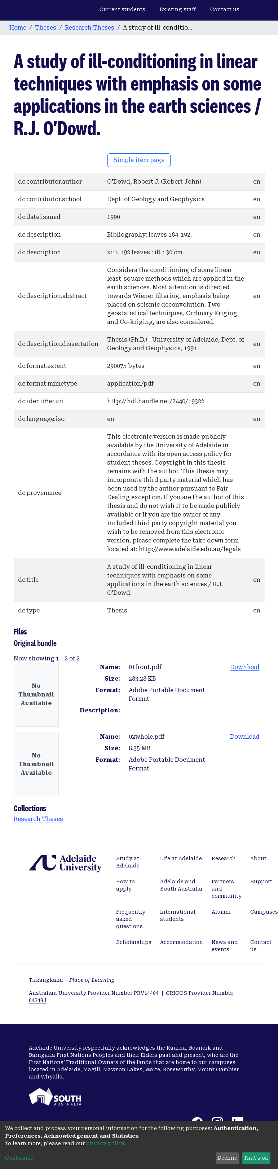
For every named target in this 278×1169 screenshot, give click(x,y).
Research (224, 858)
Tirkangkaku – (72, 980)
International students (177, 915)
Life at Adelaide (181, 858)
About (258, 858)
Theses (45, 27)
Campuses (264, 912)
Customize (19, 1158)
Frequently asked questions (130, 919)
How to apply (125, 885)
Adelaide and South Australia (181, 885)
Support (261, 881)
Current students (122, 9)
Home (17, 27)
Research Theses (89, 27)
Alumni (221, 912)
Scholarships (133, 942)
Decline (227, 1158)
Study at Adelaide (128, 862)
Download (245, 667)
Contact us (224, 9)
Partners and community (227, 889)
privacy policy (105, 1143)
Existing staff (178, 9)
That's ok (256, 1158)
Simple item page (139, 160)
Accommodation (181, 942)
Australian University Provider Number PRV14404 (94, 993)
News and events (225, 945)
